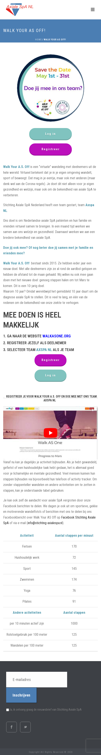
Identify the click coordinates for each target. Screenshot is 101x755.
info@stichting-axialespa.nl (45, 523)
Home (38, 39)
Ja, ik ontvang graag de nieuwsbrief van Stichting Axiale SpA (44, 709)
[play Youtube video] (50, 432)
